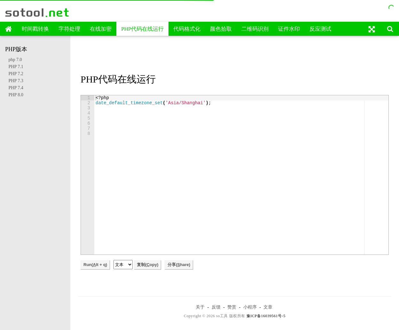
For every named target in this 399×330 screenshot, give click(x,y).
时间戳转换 (35, 29)
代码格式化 (186, 29)
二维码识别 (255, 29)
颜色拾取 (221, 29)
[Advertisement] (235, 55)
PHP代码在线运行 (142, 29)
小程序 (250, 307)
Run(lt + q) (95, 264)
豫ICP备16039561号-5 (266, 316)
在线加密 (101, 29)
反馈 (216, 307)
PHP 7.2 (14, 73)
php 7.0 (13, 59)
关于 (200, 307)
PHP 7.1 (14, 66)
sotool (37, 12)
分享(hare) (179, 264)
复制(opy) (147, 264)
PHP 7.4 (14, 87)
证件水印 (289, 29)
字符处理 (69, 29)
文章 (267, 307)
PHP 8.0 (14, 94)
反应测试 (320, 29)
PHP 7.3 (14, 80)
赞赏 (231, 307)
